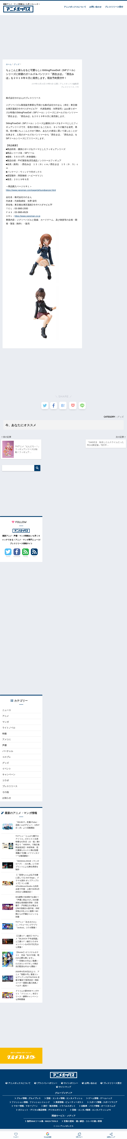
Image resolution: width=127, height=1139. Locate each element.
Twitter (8, 557)
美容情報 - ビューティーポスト (69, 1105)
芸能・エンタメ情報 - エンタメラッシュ (64, 1101)
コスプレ (6, 759)
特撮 (4, 735)
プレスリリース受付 (114, 7)
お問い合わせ (95, 7)
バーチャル (8, 753)
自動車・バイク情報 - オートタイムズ (98, 1109)
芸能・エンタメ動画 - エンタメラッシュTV (91, 1113)
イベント (6, 770)
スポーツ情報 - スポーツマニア (103, 1105)
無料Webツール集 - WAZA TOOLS (42, 1124)
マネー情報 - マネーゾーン (26, 1109)
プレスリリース (10, 788)
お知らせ (6, 800)
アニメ (5, 717)
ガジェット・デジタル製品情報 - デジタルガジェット (42, 1113)
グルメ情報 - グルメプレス (29, 1101)
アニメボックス (66, 1129)
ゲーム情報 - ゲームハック (100, 1101)
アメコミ (6, 741)
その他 (5, 794)
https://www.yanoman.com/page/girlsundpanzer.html (31, 190)
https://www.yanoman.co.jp (27, 216)
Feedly (25, 557)
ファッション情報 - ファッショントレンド (31, 1105)
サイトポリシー (71, 1086)
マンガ (5, 723)
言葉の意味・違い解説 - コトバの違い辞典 (83, 1124)
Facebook (16, 557)
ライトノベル (9, 729)
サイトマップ (65, 1090)
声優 (4, 747)
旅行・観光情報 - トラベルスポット (59, 1109)
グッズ (120, 416)
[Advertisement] (63, 36)
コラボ (5, 782)
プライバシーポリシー (47, 1086)
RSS (34, 557)
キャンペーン (9, 777)
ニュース (6, 711)
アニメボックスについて (75, 7)
